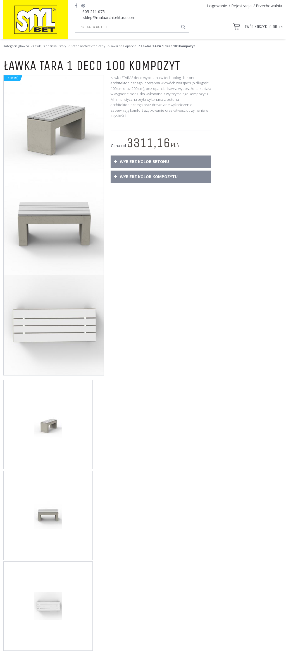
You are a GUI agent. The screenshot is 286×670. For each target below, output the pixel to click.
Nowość (13, 78)
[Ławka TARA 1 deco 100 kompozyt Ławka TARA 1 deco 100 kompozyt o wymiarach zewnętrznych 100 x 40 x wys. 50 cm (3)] (54, 325)
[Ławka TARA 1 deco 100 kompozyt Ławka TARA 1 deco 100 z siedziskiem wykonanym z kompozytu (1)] (54, 125)
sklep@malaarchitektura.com (109, 17)
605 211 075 (93, 11)
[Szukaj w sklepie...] (126, 26)
